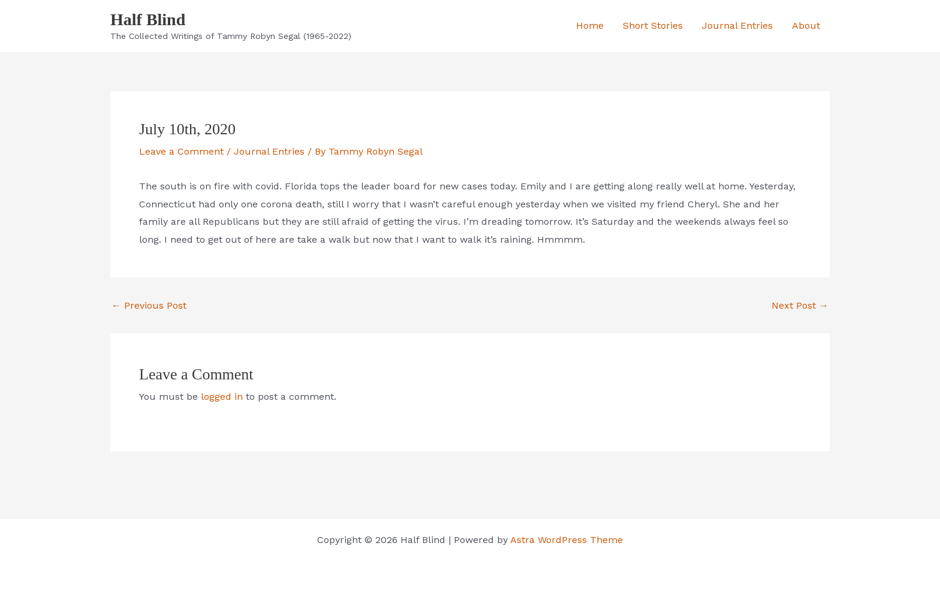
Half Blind (147, 19)
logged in (222, 396)
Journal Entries (737, 25)
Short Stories (653, 25)
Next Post (800, 305)
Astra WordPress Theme (566, 539)
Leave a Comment (181, 151)
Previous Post (149, 305)
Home (590, 25)
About (806, 25)
